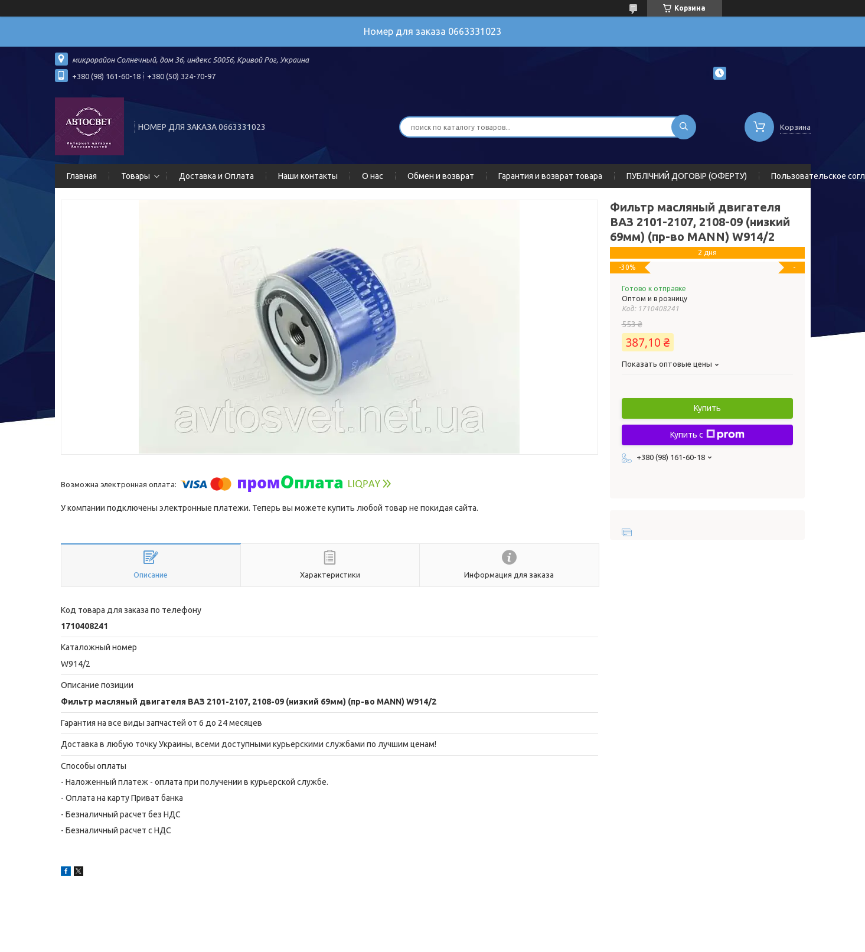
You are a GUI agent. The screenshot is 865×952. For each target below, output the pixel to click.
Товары (135, 176)
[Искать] (683, 127)
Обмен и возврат (440, 176)
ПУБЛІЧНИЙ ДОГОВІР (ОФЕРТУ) (686, 176)
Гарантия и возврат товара (550, 176)
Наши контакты (308, 176)
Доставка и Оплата (216, 176)
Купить (707, 408)
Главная (82, 176)
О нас (372, 176)
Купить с (707, 434)
